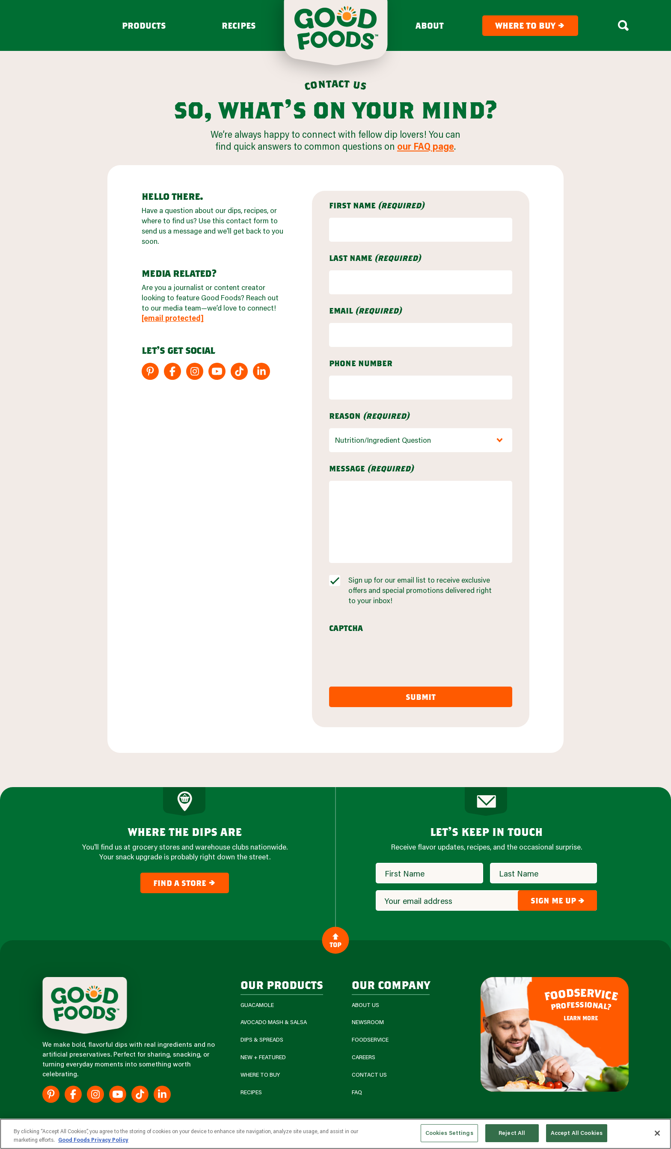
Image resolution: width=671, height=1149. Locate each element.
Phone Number (360, 363)
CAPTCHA (346, 628)
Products (144, 25)
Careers (363, 1057)
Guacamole (257, 1005)
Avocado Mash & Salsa (273, 1022)
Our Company (391, 984)
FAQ (357, 1092)
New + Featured (263, 1057)
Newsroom (368, 1022)
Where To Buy (260, 1074)
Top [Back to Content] (335, 940)
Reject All (512, 1132)
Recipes (239, 25)
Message (371, 468)
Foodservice (370, 1039)
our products (281, 984)
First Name (376, 205)
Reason (369, 416)
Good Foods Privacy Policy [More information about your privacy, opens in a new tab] (93, 1139)
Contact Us (369, 1074)
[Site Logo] (84, 1005)
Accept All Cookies (577, 1132)
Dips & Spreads (261, 1039)
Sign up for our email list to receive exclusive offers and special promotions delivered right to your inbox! (420, 590)
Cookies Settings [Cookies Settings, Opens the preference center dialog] (449, 1132)
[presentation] (394, 657)
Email (365, 310)
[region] (335, 1134)
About (430, 25)
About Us (365, 1005)
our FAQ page (425, 146)
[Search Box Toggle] (623, 25)
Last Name (375, 258)
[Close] (657, 1133)
